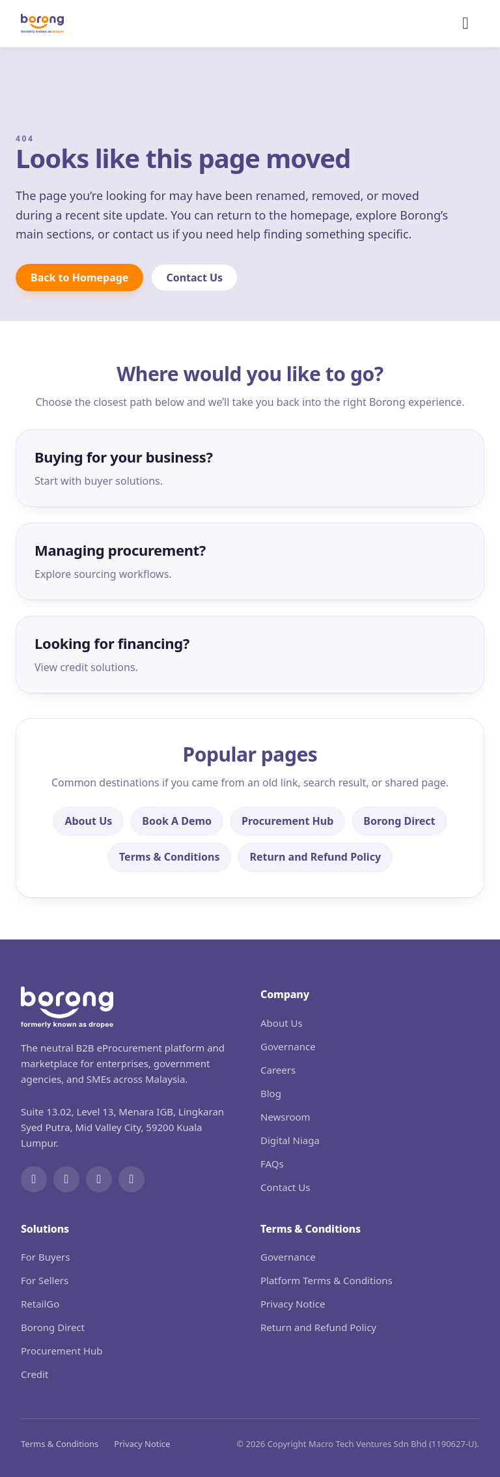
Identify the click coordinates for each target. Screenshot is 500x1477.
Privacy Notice (292, 1303)
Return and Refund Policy (315, 857)
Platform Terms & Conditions (326, 1280)
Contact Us (194, 277)
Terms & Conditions (169, 857)
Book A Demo (177, 821)
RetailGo (40, 1303)
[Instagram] (66, 1179)
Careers (278, 1069)
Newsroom (285, 1116)
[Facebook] (34, 1179)
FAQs (272, 1163)
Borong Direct (399, 821)
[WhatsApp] (131, 1179)
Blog (270, 1093)
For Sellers (44, 1280)
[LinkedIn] (99, 1179)
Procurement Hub (287, 821)
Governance (288, 1046)
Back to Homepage (79, 277)
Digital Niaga (290, 1140)
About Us (88, 821)
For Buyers (45, 1256)
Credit (34, 1374)
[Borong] (42, 23)
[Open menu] (465, 23)
